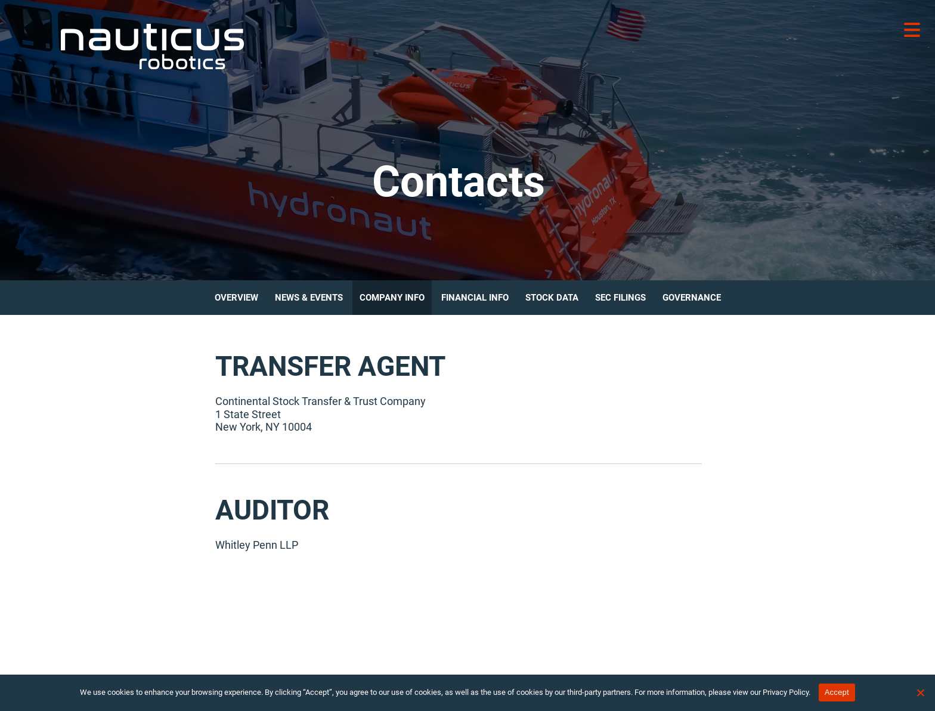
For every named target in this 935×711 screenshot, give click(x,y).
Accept (837, 692)
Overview (236, 297)
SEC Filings (620, 297)
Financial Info (475, 297)
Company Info (392, 297)
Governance (691, 297)
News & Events (309, 297)
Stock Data (551, 297)
